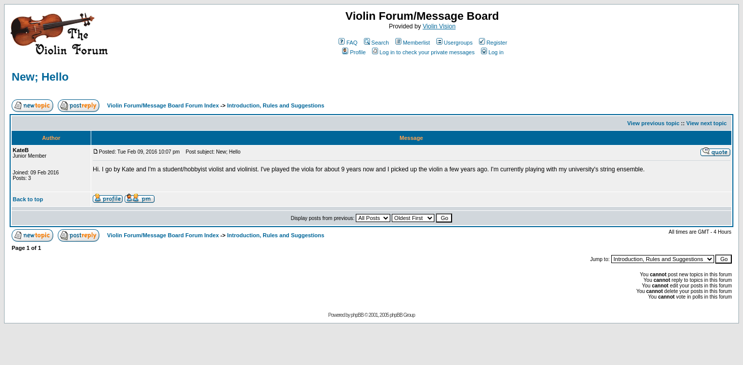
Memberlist (412, 43)
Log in (492, 52)
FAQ (348, 43)
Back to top (28, 199)
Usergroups (454, 43)
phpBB (357, 315)
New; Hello (40, 76)
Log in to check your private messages (423, 52)
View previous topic (653, 123)
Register (493, 43)
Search (376, 43)
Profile (353, 52)
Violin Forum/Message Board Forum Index (162, 105)
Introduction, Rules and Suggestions (275, 105)
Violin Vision (439, 26)
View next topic (706, 123)
